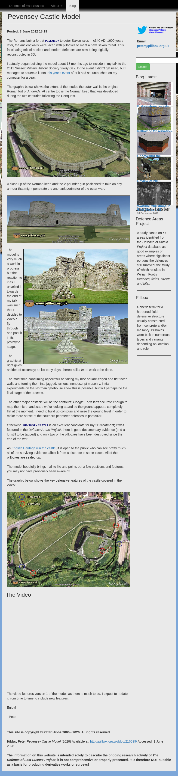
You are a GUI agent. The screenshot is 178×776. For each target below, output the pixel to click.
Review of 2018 (148, 181)
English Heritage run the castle (34, 448)
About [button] (56, 6)
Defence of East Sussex (26, 6)
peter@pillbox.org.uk (153, 46)
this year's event (58, 73)
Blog (72, 6)
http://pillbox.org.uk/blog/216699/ (113, 741)
